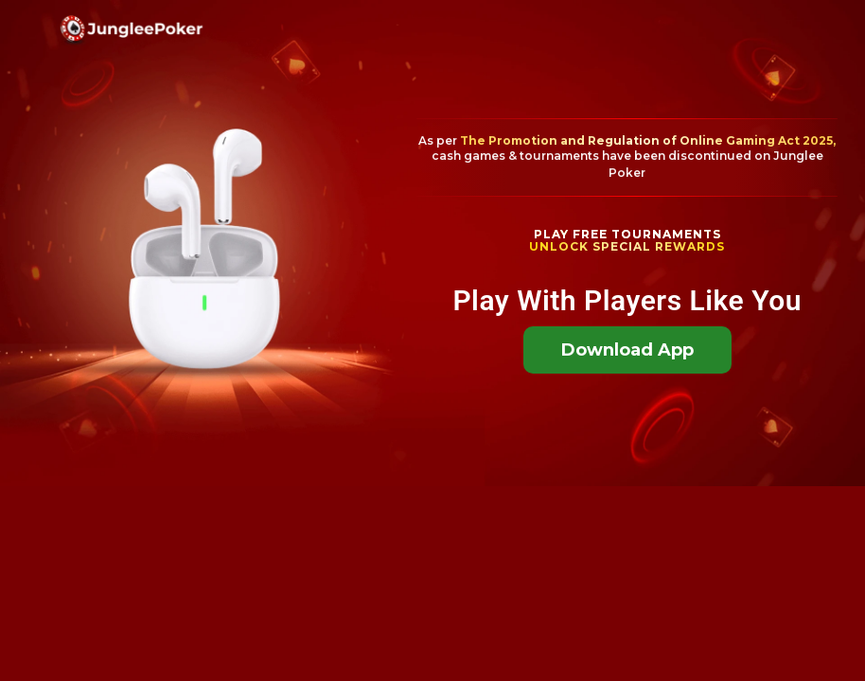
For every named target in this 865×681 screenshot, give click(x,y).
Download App (627, 350)
